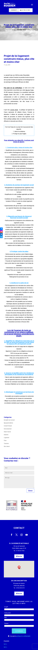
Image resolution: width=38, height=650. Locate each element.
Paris (5, 440)
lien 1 (5, 644)
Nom (5, 617)
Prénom (6, 623)
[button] (20, 567)
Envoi (30, 491)
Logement (6, 437)
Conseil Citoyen (8, 426)
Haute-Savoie (7, 432)
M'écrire (19, 556)
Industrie (6, 434)
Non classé (23, 30)
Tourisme (6, 443)
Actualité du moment (9, 420)
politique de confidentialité (23, 636)
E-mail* (6, 607)
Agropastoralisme (8, 423)
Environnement (8, 429)
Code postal (7, 613)
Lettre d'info (25, 10)
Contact (14, 10)
